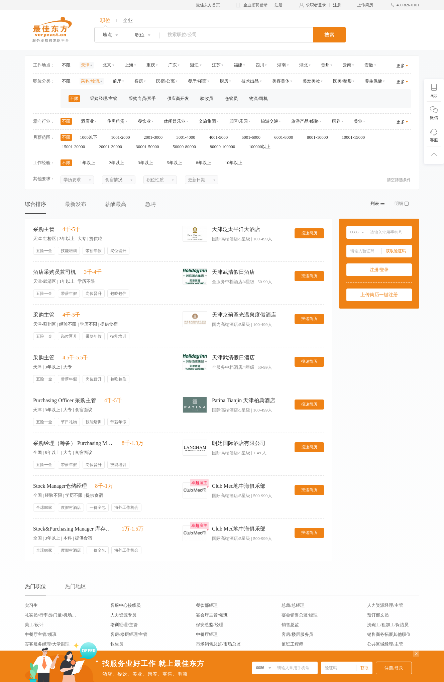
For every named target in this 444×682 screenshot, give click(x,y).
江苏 (216, 65)
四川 (259, 65)
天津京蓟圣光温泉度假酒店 (244, 315)
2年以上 (119, 162)
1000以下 (91, 137)
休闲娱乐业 (175, 121)
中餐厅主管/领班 (41, 634)
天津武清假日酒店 (233, 272)
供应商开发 (178, 98)
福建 (238, 65)
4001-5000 (220, 137)
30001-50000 (149, 146)
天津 (85, 65)
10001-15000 (355, 137)
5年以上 (177, 162)
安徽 (368, 65)
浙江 (194, 65)
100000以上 (262, 146)
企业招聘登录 (255, 5)
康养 (336, 121)
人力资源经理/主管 (385, 605)
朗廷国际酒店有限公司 (238, 443)
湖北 (303, 65)
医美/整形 (342, 81)
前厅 (117, 81)
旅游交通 (269, 121)
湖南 (281, 65)
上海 (129, 65)
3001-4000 (188, 137)
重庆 (150, 65)
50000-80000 (187, 146)
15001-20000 (76, 146)
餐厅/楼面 (197, 81)
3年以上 (148, 162)
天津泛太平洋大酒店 (236, 229)
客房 (138, 81)
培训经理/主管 (124, 624)
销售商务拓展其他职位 (389, 634)
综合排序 (35, 204)
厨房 (224, 81)
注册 (278, 5)
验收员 (206, 98)
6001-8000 (286, 137)
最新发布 (75, 204)
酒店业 (87, 121)
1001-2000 (122, 137)
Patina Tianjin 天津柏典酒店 (243, 400)
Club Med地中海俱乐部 (238, 486)
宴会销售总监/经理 (300, 614)
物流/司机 (258, 98)
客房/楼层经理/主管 (128, 634)
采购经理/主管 (103, 98)
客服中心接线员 (125, 605)
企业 (128, 20)
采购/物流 (90, 81)
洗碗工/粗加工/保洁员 (388, 624)
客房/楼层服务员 (297, 634)
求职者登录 (316, 5)
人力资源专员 (123, 614)
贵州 (325, 65)
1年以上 (90, 162)
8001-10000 (319, 137)
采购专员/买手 (142, 98)
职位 (105, 20)
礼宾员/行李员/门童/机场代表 (50, 614)
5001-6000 (253, 137)
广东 (172, 65)
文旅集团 (207, 121)
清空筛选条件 (399, 180)
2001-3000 (155, 137)
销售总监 (290, 624)
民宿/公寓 (165, 81)
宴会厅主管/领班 (212, 614)
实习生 (31, 605)
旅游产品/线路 (305, 121)
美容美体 (281, 81)
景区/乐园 (238, 121)
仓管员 (231, 98)
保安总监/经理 (209, 624)
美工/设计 (34, 624)
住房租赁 (115, 121)
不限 (66, 65)
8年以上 (206, 162)
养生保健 (373, 81)
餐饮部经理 (207, 605)
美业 (358, 121)
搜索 (329, 34)
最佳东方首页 (208, 5)
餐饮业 (144, 121)
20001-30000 (113, 146)
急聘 (150, 204)
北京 (107, 65)
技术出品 (250, 81)
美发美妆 (311, 81)
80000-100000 (224, 146)
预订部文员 (378, 614)
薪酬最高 (115, 204)
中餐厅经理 (207, 634)
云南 (347, 65)
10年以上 (236, 162)
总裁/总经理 (293, 605)
